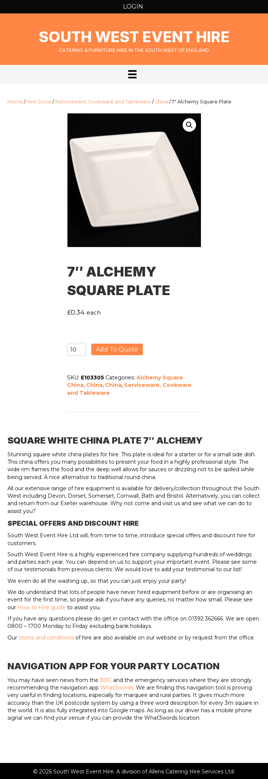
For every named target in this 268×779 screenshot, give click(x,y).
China (161, 101)
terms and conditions (46, 637)
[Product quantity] (76, 349)
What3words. (117, 687)
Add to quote (117, 349)
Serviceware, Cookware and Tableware (103, 101)
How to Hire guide (42, 607)
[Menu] (132, 74)
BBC (106, 680)
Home (15, 101)
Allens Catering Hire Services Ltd (191, 771)
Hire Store (38, 101)
